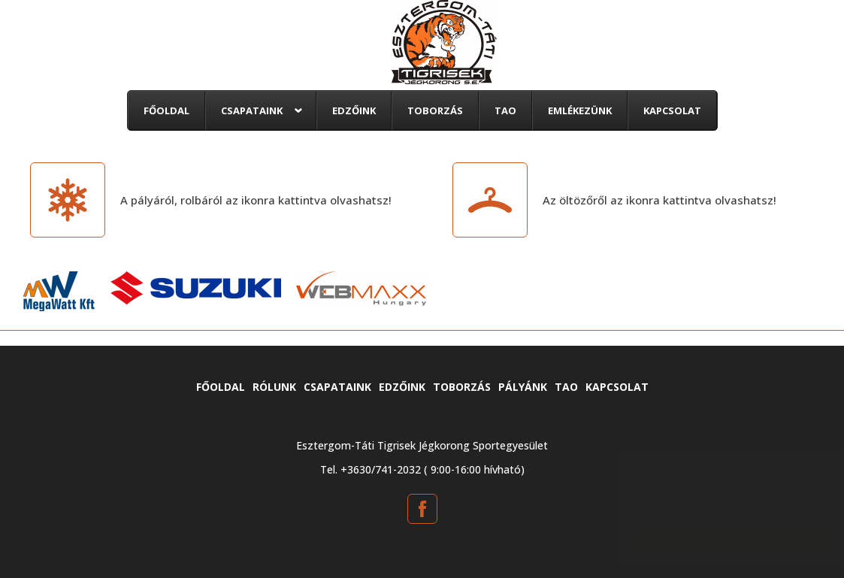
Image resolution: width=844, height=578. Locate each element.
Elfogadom (716, 542)
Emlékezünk (580, 110)
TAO (505, 110)
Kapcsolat (672, 110)
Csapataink (252, 110)
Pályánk (522, 387)
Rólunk (274, 387)
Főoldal (166, 110)
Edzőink (354, 110)
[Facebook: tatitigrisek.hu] (422, 509)
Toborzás (435, 110)
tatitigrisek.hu (444, 42)
